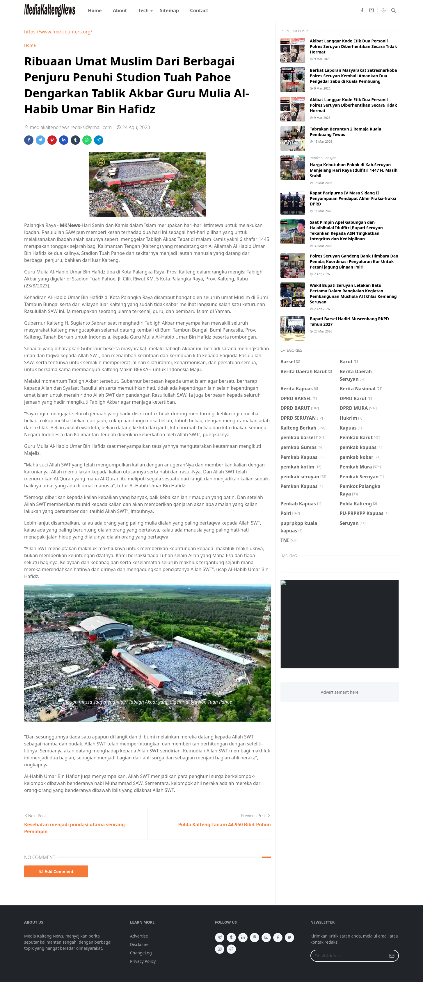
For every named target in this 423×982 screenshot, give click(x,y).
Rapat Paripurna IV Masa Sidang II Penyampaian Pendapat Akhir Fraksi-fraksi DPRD (353, 198)
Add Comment (56, 871)
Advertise (139, 936)
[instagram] (371, 10)
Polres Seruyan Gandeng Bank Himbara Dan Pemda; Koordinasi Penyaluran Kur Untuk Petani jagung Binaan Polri (354, 261)
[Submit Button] (391, 955)
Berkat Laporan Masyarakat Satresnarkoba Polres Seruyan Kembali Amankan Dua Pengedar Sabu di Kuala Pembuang (353, 75)
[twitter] (289, 937)
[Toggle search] (393, 10)
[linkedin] (243, 937)
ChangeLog (141, 953)
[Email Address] (348, 955)
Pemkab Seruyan (323, 157)
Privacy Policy (143, 961)
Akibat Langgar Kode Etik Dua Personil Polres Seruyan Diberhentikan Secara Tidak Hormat (353, 46)
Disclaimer (140, 944)
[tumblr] (231, 937)
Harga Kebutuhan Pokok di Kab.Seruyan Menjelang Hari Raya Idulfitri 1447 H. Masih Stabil (353, 170)
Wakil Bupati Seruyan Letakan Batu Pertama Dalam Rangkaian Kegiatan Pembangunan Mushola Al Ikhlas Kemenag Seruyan (353, 293)
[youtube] (266, 937)
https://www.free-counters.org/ (58, 31)
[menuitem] (94, 10)
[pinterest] (254, 937)
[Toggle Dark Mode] (383, 10)
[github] (231, 949)
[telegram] (219, 937)
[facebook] (362, 10)
